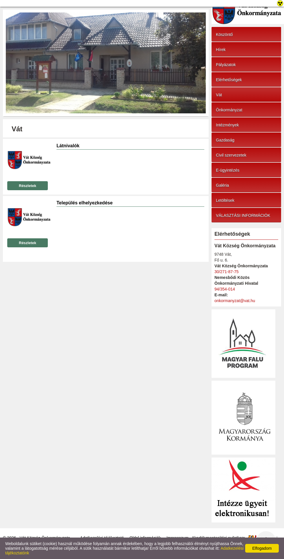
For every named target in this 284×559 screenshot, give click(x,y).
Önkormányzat (229, 110)
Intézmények (227, 125)
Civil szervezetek (231, 155)
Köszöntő (224, 34)
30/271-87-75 (226, 271)
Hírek (220, 49)
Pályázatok (226, 64)
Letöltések (225, 200)
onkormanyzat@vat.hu (234, 300)
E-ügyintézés (227, 170)
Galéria (222, 185)
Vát (219, 94)
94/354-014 (224, 289)
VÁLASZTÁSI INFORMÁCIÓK (243, 215)
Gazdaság (225, 140)
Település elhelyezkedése (85, 202)
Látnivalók (68, 145)
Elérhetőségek (229, 79)
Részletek (27, 186)
